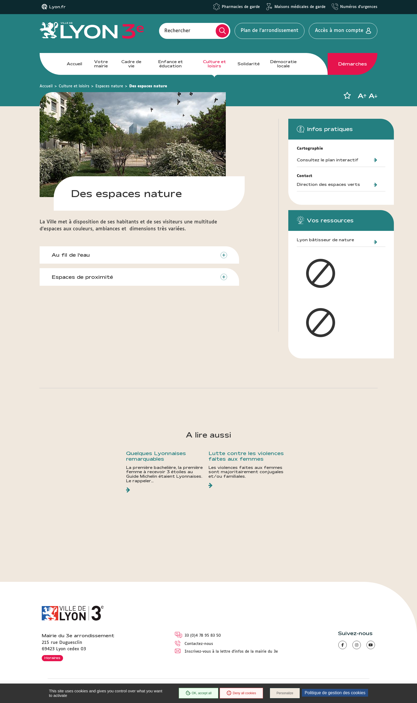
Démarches (352, 64)
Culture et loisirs (214, 63)
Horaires (52, 658)
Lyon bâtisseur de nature (325, 240)
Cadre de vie (131, 63)
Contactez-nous (199, 644)
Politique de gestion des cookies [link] (335, 692)
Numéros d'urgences (358, 7)
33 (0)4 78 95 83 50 (203, 635)
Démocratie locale (283, 63)
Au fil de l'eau (71, 255)
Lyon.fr (57, 7)
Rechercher (177, 30)
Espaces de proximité (82, 277)
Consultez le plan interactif (327, 160)
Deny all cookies (241, 693)
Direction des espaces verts (328, 184)
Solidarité (248, 64)
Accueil (74, 64)
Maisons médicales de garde (300, 7)
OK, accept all (199, 693)
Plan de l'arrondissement (269, 30)
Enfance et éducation (170, 63)
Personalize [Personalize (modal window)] (285, 693)
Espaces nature (109, 86)
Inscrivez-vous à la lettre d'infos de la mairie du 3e (231, 651)
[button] (347, 96)
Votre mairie (101, 63)
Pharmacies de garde (241, 7)
